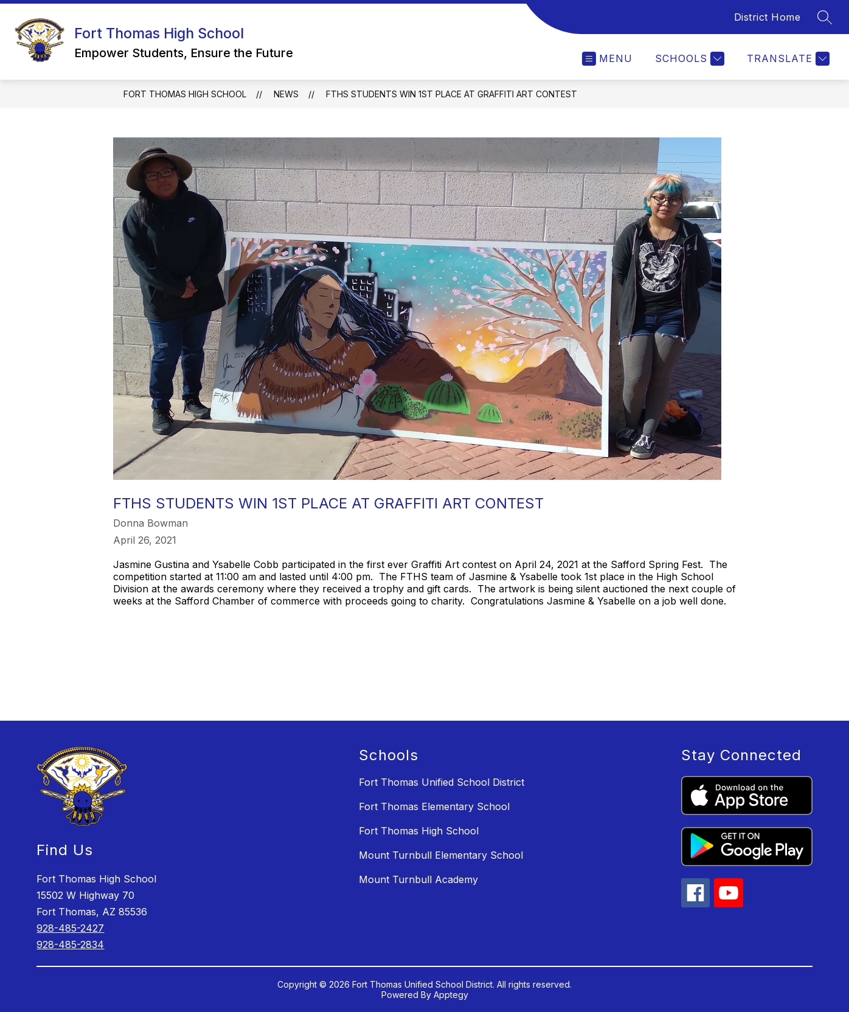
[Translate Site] (787, 58)
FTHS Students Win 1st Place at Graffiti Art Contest (451, 94)
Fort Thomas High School (184, 94)
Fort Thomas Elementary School (434, 806)
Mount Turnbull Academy (418, 879)
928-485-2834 (70, 944)
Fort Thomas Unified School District (441, 782)
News (286, 94)
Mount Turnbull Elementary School (441, 855)
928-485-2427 (70, 928)
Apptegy (451, 994)
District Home (767, 17)
